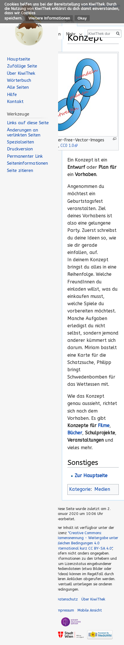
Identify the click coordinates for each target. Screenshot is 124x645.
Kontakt (15, 101)
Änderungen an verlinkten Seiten (23, 132)
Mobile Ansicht (90, 610)
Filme (103, 425)
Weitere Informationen (49, 18)
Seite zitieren (20, 170)
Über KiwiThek (21, 73)
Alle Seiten (18, 87)
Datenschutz (67, 599)
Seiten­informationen (27, 163)
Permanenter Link (25, 156)
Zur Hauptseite (91, 475)
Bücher (74, 433)
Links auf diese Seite (28, 122)
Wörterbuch (19, 80)
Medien (102, 489)
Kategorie (80, 489)
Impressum (65, 610)
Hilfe (12, 94)
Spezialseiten (20, 142)
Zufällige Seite (22, 66)
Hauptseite (18, 59)
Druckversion (20, 149)
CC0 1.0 (67, 145)
